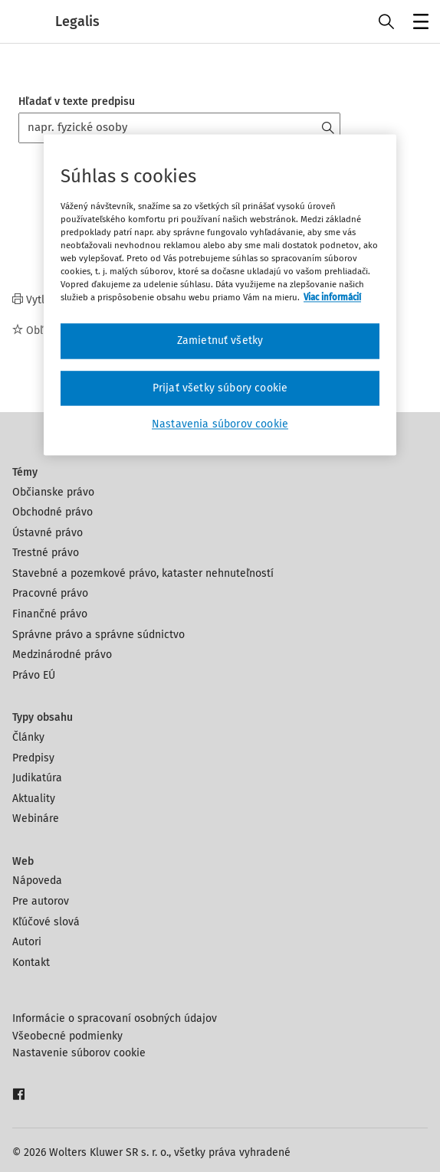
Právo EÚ (33, 675)
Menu (418, 23)
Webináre (35, 818)
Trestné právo (45, 552)
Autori (26, 941)
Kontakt (31, 962)
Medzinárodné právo (62, 654)
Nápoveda (37, 880)
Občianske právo (53, 492)
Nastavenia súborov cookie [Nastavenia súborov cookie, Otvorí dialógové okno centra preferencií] (220, 424)
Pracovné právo (50, 593)
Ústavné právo (47, 532)
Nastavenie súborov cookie (79, 1052)
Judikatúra (37, 777)
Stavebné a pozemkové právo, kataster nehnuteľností (143, 573)
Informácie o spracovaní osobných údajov (114, 1018)
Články (28, 737)
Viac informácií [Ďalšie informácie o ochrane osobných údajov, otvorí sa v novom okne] (332, 297)
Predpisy (33, 757)
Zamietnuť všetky (220, 340)
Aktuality (33, 798)
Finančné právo (49, 613)
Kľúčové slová (46, 921)
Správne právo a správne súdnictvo (98, 634)
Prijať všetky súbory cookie (220, 387)
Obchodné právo (52, 512)
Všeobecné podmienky (67, 1036)
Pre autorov (40, 901)
